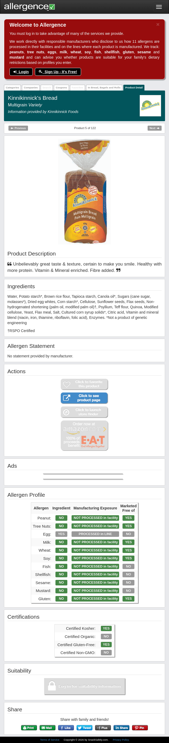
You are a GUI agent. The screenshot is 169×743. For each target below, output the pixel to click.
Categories (12, 87)
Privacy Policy (121, 739)
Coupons (61, 87)
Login (21, 72)
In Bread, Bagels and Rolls (104, 87)
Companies (31, 87)
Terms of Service (50, 739)
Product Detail (134, 87)
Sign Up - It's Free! (58, 72)
